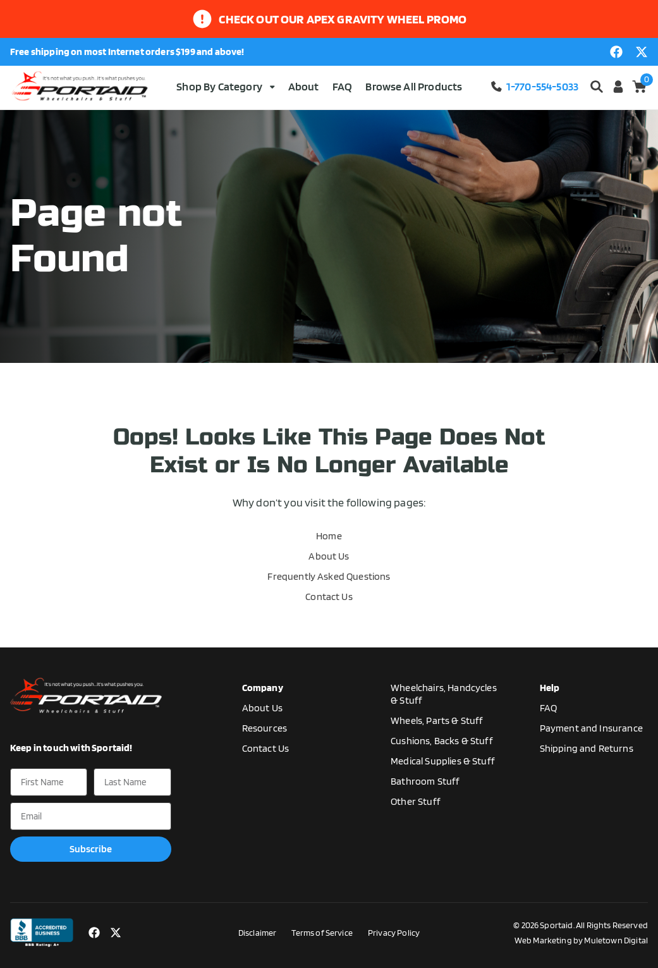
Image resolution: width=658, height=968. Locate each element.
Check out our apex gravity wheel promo (342, 19)
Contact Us (329, 597)
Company (262, 688)
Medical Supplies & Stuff (443, 761)
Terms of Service (322, 933)
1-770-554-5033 (534, 86)
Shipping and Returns (586, 748)
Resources (264, 728)
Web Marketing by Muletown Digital (581, 940)
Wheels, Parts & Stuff (437, 720)
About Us (328, 556)
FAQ (342, 86)
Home (329, 536)
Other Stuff (416, 801)
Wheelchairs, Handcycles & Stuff (444, 694)
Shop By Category (225, 86)
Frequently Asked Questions (328, 576)
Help (550, 688)
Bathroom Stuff (425, 781)
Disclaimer (257, 933)
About (303, 86)
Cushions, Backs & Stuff (442, 741)
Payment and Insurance (591, 728)
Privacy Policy (394, 933)
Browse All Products (413, 86)
